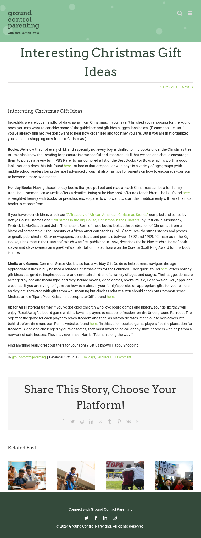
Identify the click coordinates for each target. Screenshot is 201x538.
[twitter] (86, 518)
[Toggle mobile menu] (190, 13)
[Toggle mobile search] (179, 13)
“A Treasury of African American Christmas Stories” (107, 215)
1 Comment (122, 357)
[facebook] (96, 518)
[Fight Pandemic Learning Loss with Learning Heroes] (27, 463)
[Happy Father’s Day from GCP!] (76, 463)
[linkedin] (105, 518)
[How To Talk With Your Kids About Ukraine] (174, 463)
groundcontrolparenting (29, 357)
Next (185, 87)
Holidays (89, 357)
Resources (104, 357)
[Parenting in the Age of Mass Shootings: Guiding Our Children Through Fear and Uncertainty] (125, 463)
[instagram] (115, 518)
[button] (12, 476)
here (67, 166)
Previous (170, 87)
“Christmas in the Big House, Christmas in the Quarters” (96, 220)
